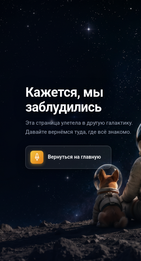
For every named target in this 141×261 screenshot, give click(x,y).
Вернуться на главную (65, 156)
